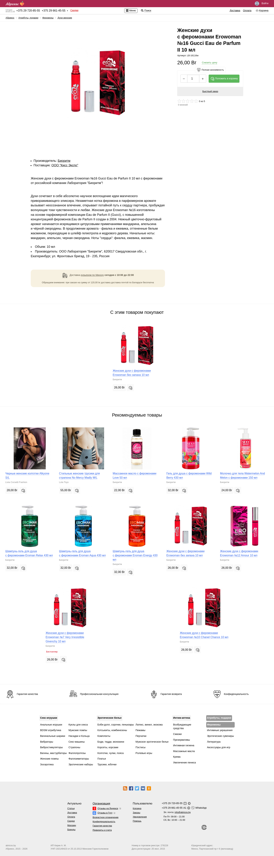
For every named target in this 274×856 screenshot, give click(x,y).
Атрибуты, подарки (28, 17)
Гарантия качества (102, 825)
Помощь (137, 821)
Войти (261, 3)
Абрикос (10, 17)
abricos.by (11, 845)
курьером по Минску (92, 275)
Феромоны (47, 17)
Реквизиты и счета (102, 830)
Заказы (136, 812)
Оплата (247, 10)
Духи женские (64, 17)
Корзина (137, 808)
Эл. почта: (177, 812)
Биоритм (64, 160)
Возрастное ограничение (105, 817)
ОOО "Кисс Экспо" (64, 165)
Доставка (235, 10)
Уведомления (140, 816)
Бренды (71, 829)
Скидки (74, 10)
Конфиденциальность (104, 821)
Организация (101, 803)
